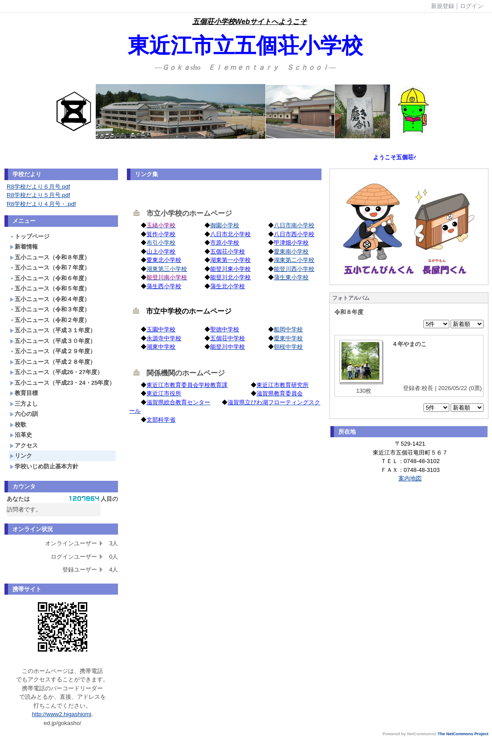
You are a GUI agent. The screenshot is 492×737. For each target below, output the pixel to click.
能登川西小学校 (294, 269)
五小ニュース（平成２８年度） (53, 361)
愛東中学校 (288, 338)
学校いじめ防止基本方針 (44, 466)
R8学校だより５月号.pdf (38, 195)
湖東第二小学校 (294, 260)
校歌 (18, 424)
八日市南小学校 (294, 225)
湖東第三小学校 (166, 269)
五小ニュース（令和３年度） (50, 309)
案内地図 (410, 478)
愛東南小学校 (291, 251)
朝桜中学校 (288, 346)
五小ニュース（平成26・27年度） (56, 372)
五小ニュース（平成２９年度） (53, 351)
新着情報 (24, 246)
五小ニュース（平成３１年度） (53, 330)
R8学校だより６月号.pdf (38, 186)
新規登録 (442, 6)
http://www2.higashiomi (62, 714)
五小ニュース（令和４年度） (50, 299)
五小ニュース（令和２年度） (50, 320)
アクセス (24, 445)
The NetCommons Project (463, 734)
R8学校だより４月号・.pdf (41, 204)
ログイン (471, 6)
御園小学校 (224, 225)
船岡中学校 (288, 329)
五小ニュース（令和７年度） (50, 267)
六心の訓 (24, 414)
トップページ (29, 236)
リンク (21, 455)
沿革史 (21, 434)
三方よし (24, 403)
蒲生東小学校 (291, 277)
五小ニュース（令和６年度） (50, 278)
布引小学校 (160, 242)
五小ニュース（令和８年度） (50, 257)
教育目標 (24, 393)
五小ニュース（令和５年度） (50, 288)
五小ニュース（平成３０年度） (53, 341)
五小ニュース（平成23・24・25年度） (62, 382)
